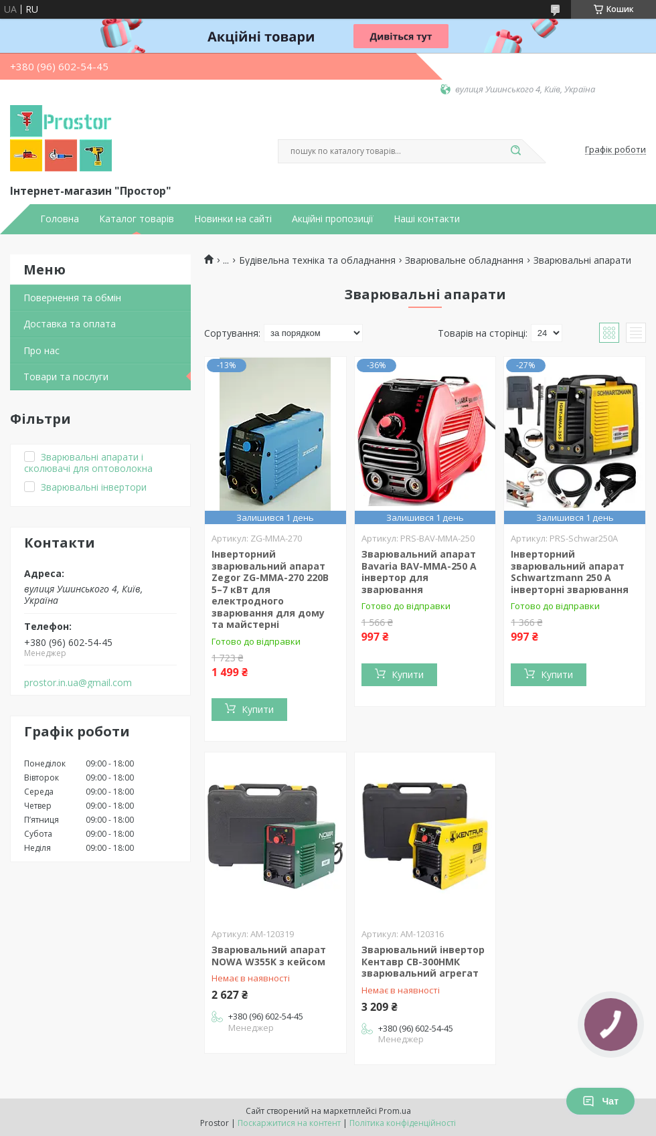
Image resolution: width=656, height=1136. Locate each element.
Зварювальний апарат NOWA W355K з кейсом (269, 955)
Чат (600, 1101)
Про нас (41, 350)
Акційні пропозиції (333, 219)
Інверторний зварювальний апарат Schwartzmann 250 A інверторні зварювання (570, 572)
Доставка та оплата (69, 323)
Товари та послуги (65, 376)
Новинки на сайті (233, 219)
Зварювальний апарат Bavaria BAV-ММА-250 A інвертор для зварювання (419, 572)
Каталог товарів (136, 219)
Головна (59, 219)
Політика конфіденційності (402, 1123)
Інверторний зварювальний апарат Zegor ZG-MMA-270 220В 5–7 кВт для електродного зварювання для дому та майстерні (270, 589)
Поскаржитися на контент (289, 1123)
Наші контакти (427, 219)
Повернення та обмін (72, 297)
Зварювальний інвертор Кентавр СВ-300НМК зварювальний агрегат (423, 961)
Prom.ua (395, 1111)
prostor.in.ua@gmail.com (78, 683)
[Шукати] (515, 151)
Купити (258, 709)
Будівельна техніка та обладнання (317, 260)
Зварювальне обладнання (464, 260)
